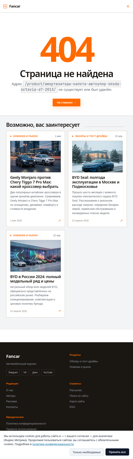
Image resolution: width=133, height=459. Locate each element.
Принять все (117, 452)
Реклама (11, 401)
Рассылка (76, 390)
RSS (72, 407)
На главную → (66, 102)
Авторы (10, 395)
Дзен (34, 372)
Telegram (13, 372)
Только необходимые (87, 452)
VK (25, 372)
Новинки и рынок (80, 366)
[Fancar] (11, 6)
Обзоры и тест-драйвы (84, 361)
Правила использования (21, 429)
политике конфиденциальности (53, 444)
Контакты (12, 407)
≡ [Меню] (128, 6)
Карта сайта (77, 401)
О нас (9, 390)
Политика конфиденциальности (26, 423)
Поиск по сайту (79, 395)
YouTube (47, 372)
